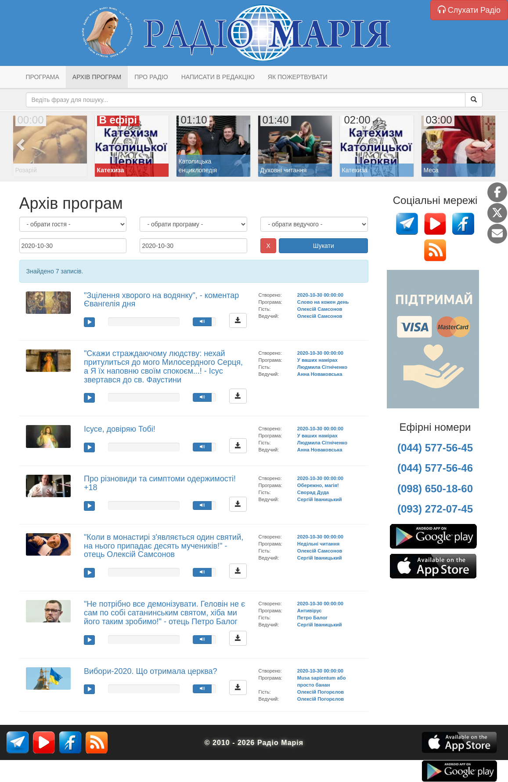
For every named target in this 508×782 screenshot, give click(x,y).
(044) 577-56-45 (435, 448)
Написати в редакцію (218, 76)
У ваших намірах (317, 360)
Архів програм (96, 76)
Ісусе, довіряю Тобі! (119, 429)
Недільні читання (318, 543)
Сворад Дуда (313, 492)
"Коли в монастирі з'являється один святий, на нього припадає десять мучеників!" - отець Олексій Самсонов (163, 546)
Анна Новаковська (319, 374)
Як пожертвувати (298, 76)
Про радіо (151, 76)
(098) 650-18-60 (435, 489)
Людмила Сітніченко (322, 367)
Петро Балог (312, 617)
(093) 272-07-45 (435, 509)
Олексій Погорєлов (320, 692)
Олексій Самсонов (319, 309)
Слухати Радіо (469, 10)
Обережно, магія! (318, 485)
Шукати (323, 245)
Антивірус (309, 610)
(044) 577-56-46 (435, 468)
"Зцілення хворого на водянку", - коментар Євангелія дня (161, 300)
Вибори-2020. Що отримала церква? (150, 671)
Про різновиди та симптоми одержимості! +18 (160, 483)
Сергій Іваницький (319, 499)
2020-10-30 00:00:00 (320, 295)
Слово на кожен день (323, 302)
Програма (42, 76)
